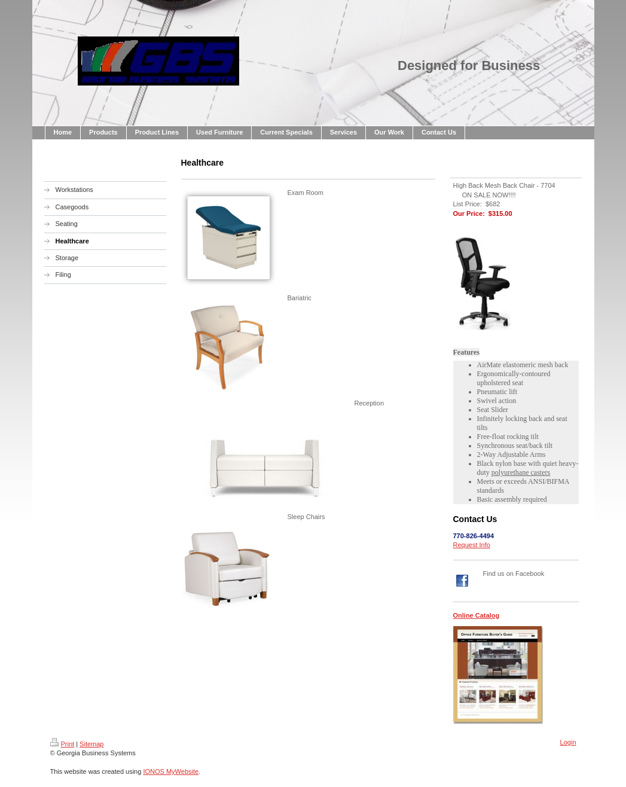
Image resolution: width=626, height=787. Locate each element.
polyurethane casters (520, 472)
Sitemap (91, 744)
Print (62, 744)
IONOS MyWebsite (171, 771)
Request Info (471, 544)
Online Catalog (476, 615)
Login (568, 742)
